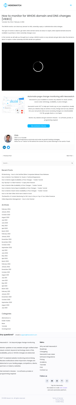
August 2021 (5, 275)
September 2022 (7, 247)
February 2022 (6, 264)
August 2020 (5, 305)
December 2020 (7, 297)
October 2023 (6, 215)
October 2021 (6, 272)
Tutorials (4, 22)
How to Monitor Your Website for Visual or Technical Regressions (21, 177)
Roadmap (43, 349)
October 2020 (6, 299)
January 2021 (5, 294)
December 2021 (6, 269)
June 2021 (5, 280)
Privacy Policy (60, 400)
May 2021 (4, 283)
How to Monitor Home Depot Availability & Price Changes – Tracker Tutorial (24, 188)
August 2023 (5, 217)
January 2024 (6, 212)
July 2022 (4, 250)
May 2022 (5, 256)
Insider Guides (6, 321)
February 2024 (6, 209)
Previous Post (7, 156)
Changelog (43, 352)
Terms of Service (57, 398)
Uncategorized (6, 329)
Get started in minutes (38, 126)
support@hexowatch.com (29, 335)
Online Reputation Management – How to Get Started (18, 199)
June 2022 (5, 253)
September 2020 (7, 302)
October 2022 (6, 245)
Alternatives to (6, 318)
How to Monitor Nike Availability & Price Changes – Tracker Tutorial (22, 185)
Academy (43, 362)
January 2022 (6, 267)
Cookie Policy (60, 402)
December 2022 (6, 239)
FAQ (41, 367)
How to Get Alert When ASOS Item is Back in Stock (17, 193)
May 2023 (5, 225)
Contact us (44, 370)
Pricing (42, 359)
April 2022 (5, 258)
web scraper (63, 388)
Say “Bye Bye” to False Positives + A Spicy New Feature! (18, 182)
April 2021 (4, 286)
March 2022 (5, 261)
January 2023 (6, 236)
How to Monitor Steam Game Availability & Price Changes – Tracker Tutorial (24, 191)
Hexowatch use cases (47, 354)
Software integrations (47, 357)
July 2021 (4, 278)
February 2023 (6, 234)
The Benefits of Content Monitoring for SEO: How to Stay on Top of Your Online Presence (28, 196)
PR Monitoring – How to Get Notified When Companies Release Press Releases (25, 174)
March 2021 (5, 289)
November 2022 (6, 242)
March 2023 (5, 231)
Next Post (70, 156)
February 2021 (6, 291)
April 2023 (5, 228)
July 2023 (4, 220)
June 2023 (5, 223)
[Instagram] (67, 381)
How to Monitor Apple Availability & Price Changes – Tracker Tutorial (22, 180)
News (3, 323)
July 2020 (4, 308)
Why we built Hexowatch (48, 346)
